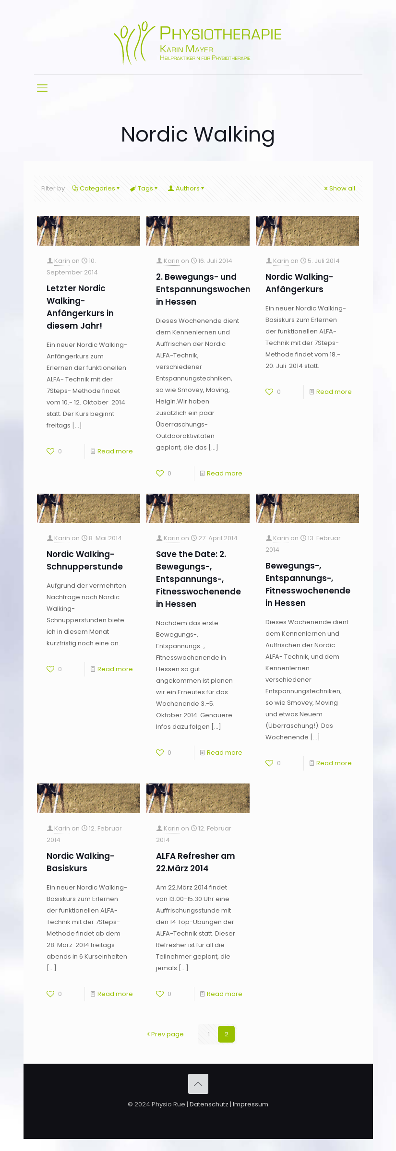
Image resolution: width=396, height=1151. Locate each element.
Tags (144, 188)
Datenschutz (209, 1104)
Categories (96, 188)
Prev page (164, 1034)
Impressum (250, 1104)
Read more (115, 451)
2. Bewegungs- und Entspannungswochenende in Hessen (214, 289)
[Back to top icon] (198, 1084)
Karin (62, 260)
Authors (187, 188)
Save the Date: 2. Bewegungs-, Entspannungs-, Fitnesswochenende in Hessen (198, 579)
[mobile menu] (42, 88)
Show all (339, 188)
